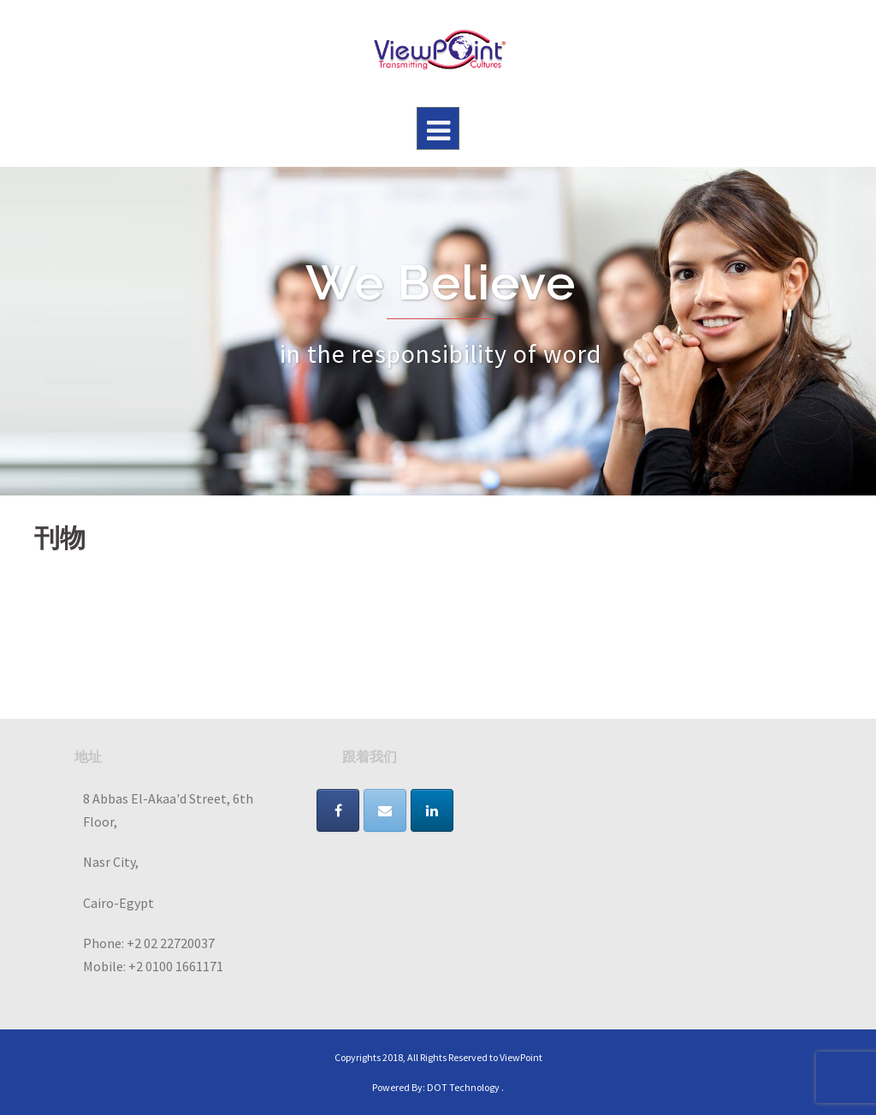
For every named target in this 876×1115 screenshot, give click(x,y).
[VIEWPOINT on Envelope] (385, 810)
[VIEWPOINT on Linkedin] (432, 810)
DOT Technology (463, 1087)
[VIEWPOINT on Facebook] (338, 810)
